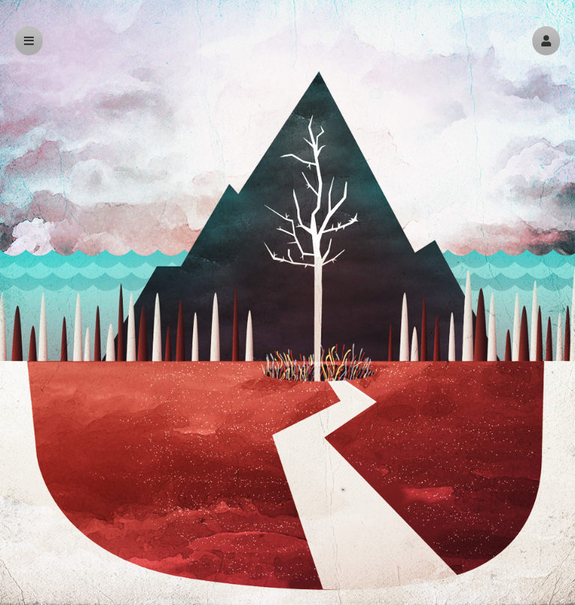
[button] (546, 40)
